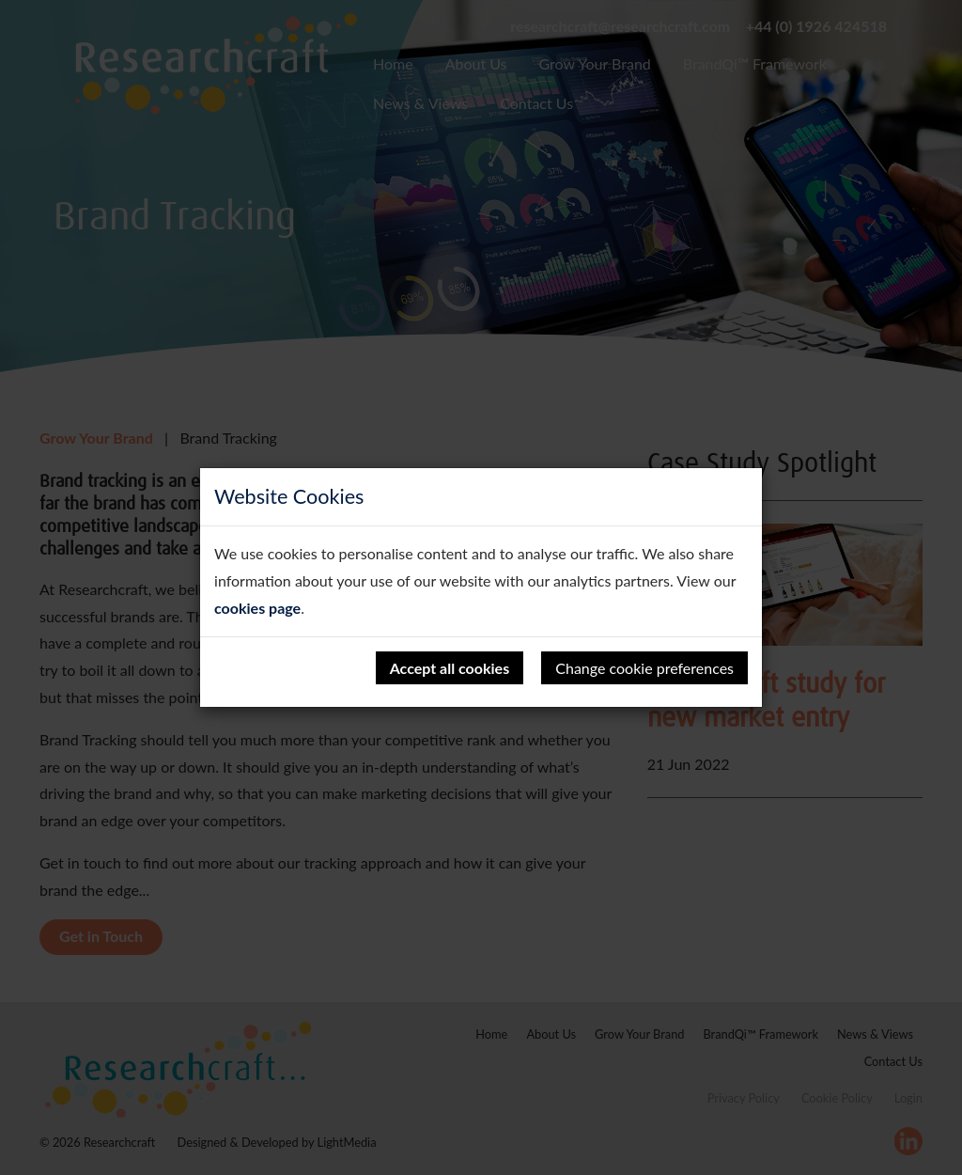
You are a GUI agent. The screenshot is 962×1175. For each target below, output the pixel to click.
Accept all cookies (450, 668)
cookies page (257, 608)
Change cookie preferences (644, 668)
